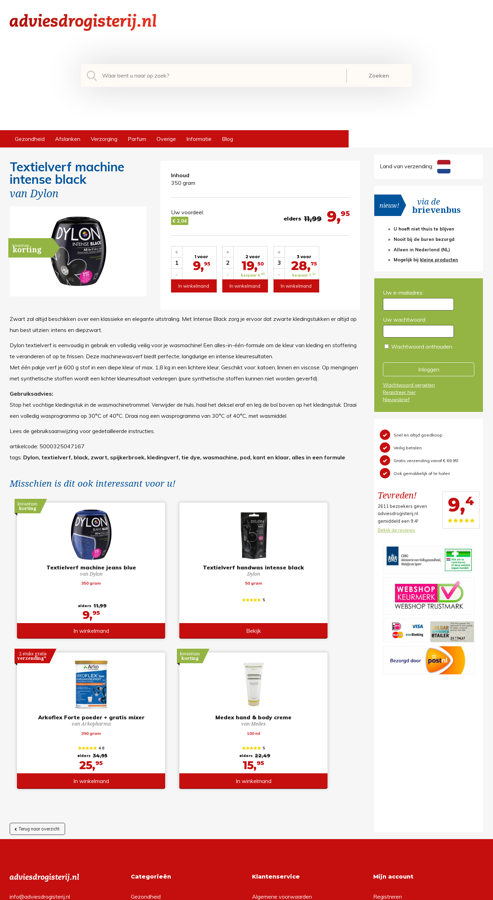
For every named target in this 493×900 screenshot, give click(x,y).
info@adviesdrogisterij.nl (40, 754)
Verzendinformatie (275, 776)
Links (258, 798)
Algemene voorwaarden (282, 754)
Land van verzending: (415, 166)
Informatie (199, 138)
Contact (262, 787)
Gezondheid (30, 138)
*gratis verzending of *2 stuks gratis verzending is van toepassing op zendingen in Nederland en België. (246, 892)
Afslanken (67, 138)
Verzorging (104, 138)
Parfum (137, 138)
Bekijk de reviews (396, 530)
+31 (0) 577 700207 (36, 765)
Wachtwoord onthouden (421, 346)
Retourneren (267, 765)
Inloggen (428, 369)
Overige (166, 138)
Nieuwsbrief (396, 399)
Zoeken (379, 75)
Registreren (387, 754)
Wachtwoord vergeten (409, 385)
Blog (227, 138)
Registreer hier (399, 392)
